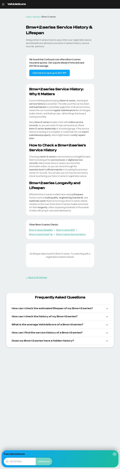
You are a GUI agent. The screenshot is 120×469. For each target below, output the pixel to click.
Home (28, 17)
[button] (60, 308)
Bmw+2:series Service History (71, 234)
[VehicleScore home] (17, 4)
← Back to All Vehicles (36, 277)
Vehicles (36, 17)
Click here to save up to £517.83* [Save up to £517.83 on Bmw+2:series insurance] (50, 72)
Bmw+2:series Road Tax (41, 234)
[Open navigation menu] (3, 4)
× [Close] (114, 454)
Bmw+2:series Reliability (41, 230)
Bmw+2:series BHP (65, 230)
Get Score (43, 461)
